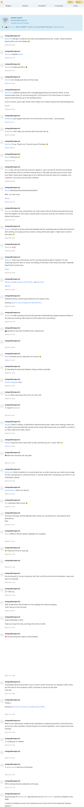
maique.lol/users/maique (20, 23)
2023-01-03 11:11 (10, 122)
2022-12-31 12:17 (10, 775)
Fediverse (25, 6)
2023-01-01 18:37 (10, 360)
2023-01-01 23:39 (10, 273)
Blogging (8, 6)
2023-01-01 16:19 (10, 433)
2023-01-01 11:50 (10, 582)
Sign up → (79, 2)
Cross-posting (59, 6)
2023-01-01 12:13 (10, 541)
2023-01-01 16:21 (10, 415)
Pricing (76, 6)
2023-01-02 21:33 (10, 202)
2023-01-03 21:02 (10, 45)
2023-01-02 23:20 (10, 160)
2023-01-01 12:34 (10, 506)
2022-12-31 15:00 (10, 675)
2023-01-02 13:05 (10, 238)
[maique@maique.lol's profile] (2, 37)
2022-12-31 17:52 (10, 627)
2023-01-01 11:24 (10, 595)
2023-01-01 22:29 (10, 306)
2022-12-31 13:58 (10, 693)
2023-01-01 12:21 (10, 524)
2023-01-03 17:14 (10, 58)
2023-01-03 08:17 (10, 148)
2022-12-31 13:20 (10, 714)
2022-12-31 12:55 (10, 745)
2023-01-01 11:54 (10, 554)
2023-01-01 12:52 (10, 494)
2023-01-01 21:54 (10, 334)
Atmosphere (42, 6)
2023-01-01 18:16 (10, 386)
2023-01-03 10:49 (10, 135)
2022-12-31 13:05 (10, 732)
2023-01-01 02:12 (10, 611)
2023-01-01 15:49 (10, 446)
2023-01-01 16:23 (10, 398)
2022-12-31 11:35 (10, 787)
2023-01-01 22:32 (10, 289)
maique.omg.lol (58, 27)
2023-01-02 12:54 (10, 251)
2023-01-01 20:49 (10, 347)
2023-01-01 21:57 (10, 322)
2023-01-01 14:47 (10, 463)
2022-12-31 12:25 (10, 758)
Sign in (70, 2)
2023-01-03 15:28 (10, 109)
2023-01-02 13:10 (10, 220)
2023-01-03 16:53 (10, 83)
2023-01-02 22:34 (10, 181)
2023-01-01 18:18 (10, 373)
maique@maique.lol (12, 36)
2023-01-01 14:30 (10, 481)
